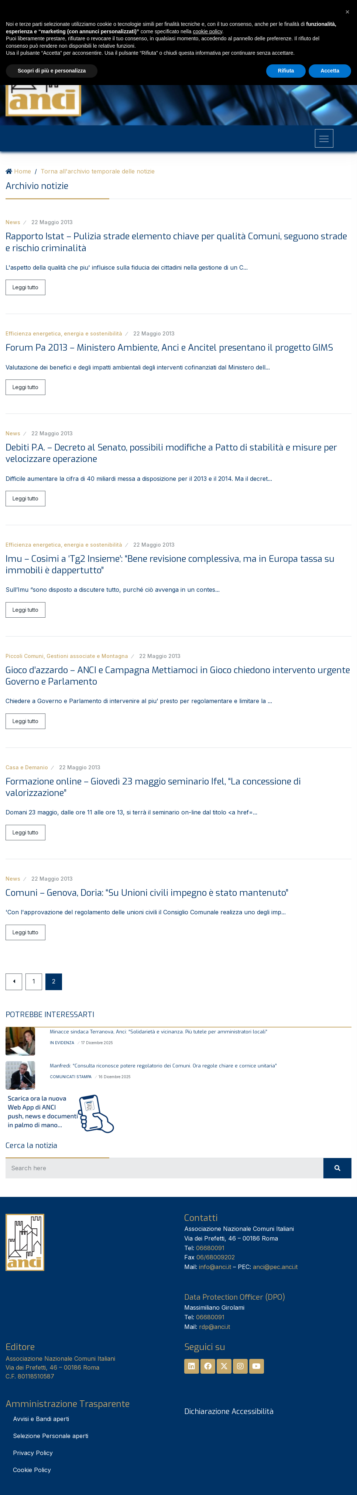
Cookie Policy (32, 1470)
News (13, 222)
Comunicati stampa (71, 1076)
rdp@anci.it (214, 1326)
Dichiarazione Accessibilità (229, 1412)
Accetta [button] (329, 71)
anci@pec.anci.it (275, 1266)
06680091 (210, 1248)
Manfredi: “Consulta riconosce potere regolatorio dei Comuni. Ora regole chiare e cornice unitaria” (163, 1066)
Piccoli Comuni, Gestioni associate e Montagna (67, 656)
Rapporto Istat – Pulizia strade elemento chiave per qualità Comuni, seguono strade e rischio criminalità (176, 242)
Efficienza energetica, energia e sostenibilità (64, 333)
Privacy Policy (33, 1453)
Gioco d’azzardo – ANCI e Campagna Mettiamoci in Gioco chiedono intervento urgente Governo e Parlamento (178, 676)
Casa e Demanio (27, 767)
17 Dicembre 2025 (97, 1042)
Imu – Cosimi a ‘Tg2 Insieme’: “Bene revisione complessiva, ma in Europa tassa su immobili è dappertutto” (170, 564)
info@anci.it (215, 1266)
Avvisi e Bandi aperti (41, 1419)
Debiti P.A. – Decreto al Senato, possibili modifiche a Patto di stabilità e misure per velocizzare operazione (171, 453)
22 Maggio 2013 (52, 222)
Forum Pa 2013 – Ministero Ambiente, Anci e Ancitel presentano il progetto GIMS (169, 348)
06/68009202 (215, 1257)
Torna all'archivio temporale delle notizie (98, 171)
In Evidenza (62, 1042)
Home (22, 171)
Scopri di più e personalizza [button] (52, 71)
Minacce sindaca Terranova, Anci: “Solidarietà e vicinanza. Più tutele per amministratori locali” (158, 1032)
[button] (347, 12)
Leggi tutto (25, 287)
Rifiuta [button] (286, 71)
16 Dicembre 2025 (115, 1076)
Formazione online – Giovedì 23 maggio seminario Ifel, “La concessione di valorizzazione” (153, 787)
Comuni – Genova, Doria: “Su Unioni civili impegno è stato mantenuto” (147, 893)
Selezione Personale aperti (50, 1436)
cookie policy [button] (207, 31)
